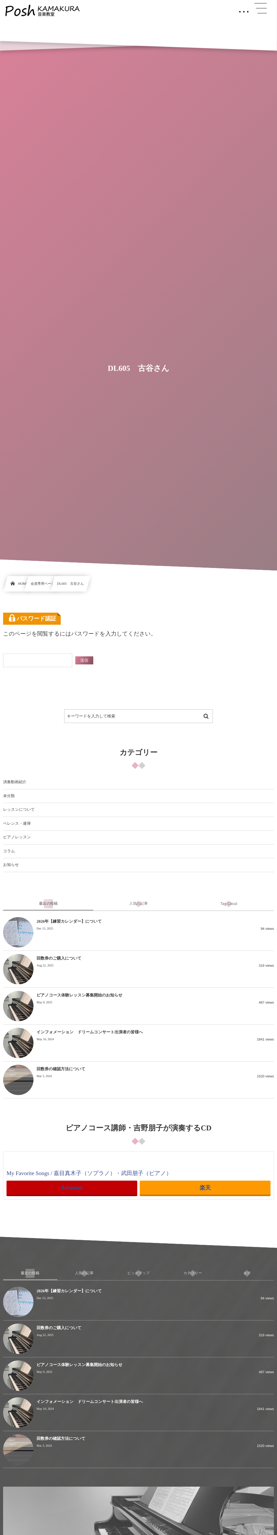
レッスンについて (19, 809)
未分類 (9, 796)
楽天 (205, 1188)
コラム (9, 851)
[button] (260, 8)
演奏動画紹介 (14, 782)
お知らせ (11, 865)
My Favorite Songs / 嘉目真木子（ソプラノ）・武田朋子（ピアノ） (89, 1173)
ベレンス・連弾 (17, 823)
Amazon (72, 1188)
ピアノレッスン (17, 837)
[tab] (48, 904)
